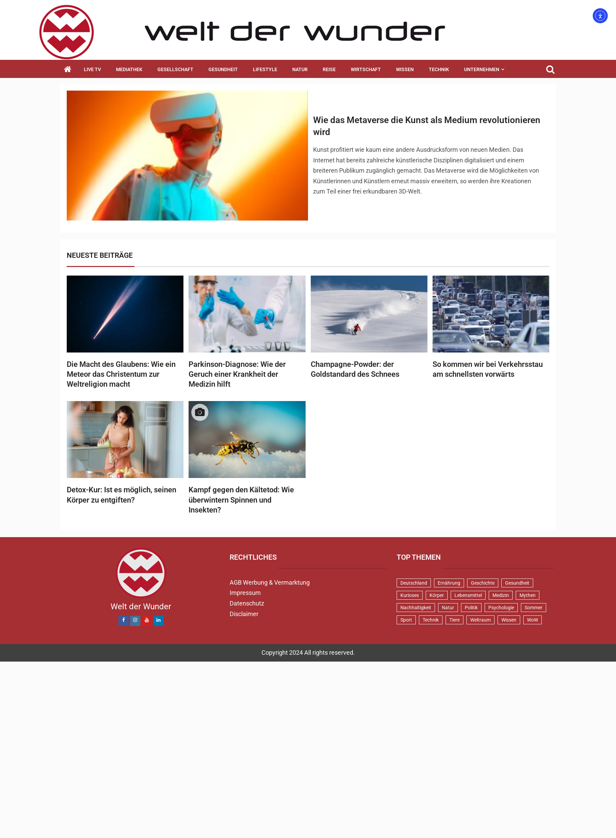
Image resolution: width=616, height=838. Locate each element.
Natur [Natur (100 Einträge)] (448, 607)
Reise (329, 69)
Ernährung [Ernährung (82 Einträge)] (449, 583)
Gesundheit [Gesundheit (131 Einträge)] (517, 583)
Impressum (245, 592)
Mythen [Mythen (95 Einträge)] (527, 595)
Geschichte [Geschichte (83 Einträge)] (483, 583)
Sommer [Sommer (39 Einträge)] (533, 607)
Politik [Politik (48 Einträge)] (471, 607)
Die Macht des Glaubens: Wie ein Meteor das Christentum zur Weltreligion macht (121, 374)
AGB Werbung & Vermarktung (270, 582)
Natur (300, 69)
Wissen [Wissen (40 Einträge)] (508, 620)
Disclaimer (244, 613)
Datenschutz (247, 603)
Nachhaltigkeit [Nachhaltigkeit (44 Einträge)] (415, 607)
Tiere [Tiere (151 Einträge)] (454, 620)
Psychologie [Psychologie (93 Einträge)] (501, 607)
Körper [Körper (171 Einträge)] (436, 595)
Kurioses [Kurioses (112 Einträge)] (409, 595)
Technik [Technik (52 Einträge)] (431, 620)
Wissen (405, 69)
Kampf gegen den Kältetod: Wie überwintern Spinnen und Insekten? (241, 499)
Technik (439, 69)
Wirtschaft (366, 69)
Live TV (92, 69)
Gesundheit (223, 69)
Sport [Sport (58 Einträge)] (406, 620)
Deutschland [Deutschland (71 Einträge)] (413, 583)
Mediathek (129, 69)
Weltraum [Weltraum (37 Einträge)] (480, 620)
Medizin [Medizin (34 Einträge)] (500, 595)
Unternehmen (481, 69)
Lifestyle (265, 69)
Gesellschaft (175, 69)
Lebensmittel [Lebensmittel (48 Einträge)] (468, 595)
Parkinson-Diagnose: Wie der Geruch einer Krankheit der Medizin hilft (237, 374)
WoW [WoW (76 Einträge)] (532, 620)
